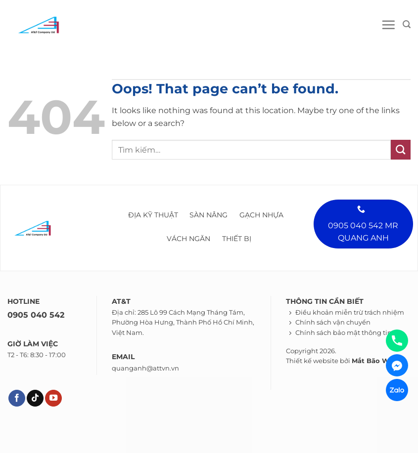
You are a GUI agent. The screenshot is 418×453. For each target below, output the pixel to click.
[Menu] (388, 25)
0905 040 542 (35, 315)
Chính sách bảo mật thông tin (343, 332)
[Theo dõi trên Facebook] (16, 398)
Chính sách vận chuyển (333, 322)
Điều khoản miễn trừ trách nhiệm (349, 312)
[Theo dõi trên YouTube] (53, 398)
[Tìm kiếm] (407, 24)
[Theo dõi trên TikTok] (35, 398)
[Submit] (401, 150)
